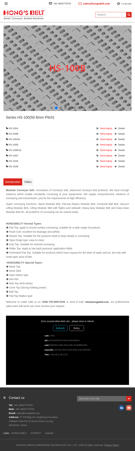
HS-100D (12, 144)
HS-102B (12, 166)
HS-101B (12, 161)
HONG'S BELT (19, 433)
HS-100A (12, 128)
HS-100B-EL (14, 150)
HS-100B (12, 133)
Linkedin (49, 433)
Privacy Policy (111, 445)
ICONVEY (36, 433)
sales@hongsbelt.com (28, 413)
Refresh (60, 328)
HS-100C (12, 155)
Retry (77, 328)
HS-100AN (13, 139)
